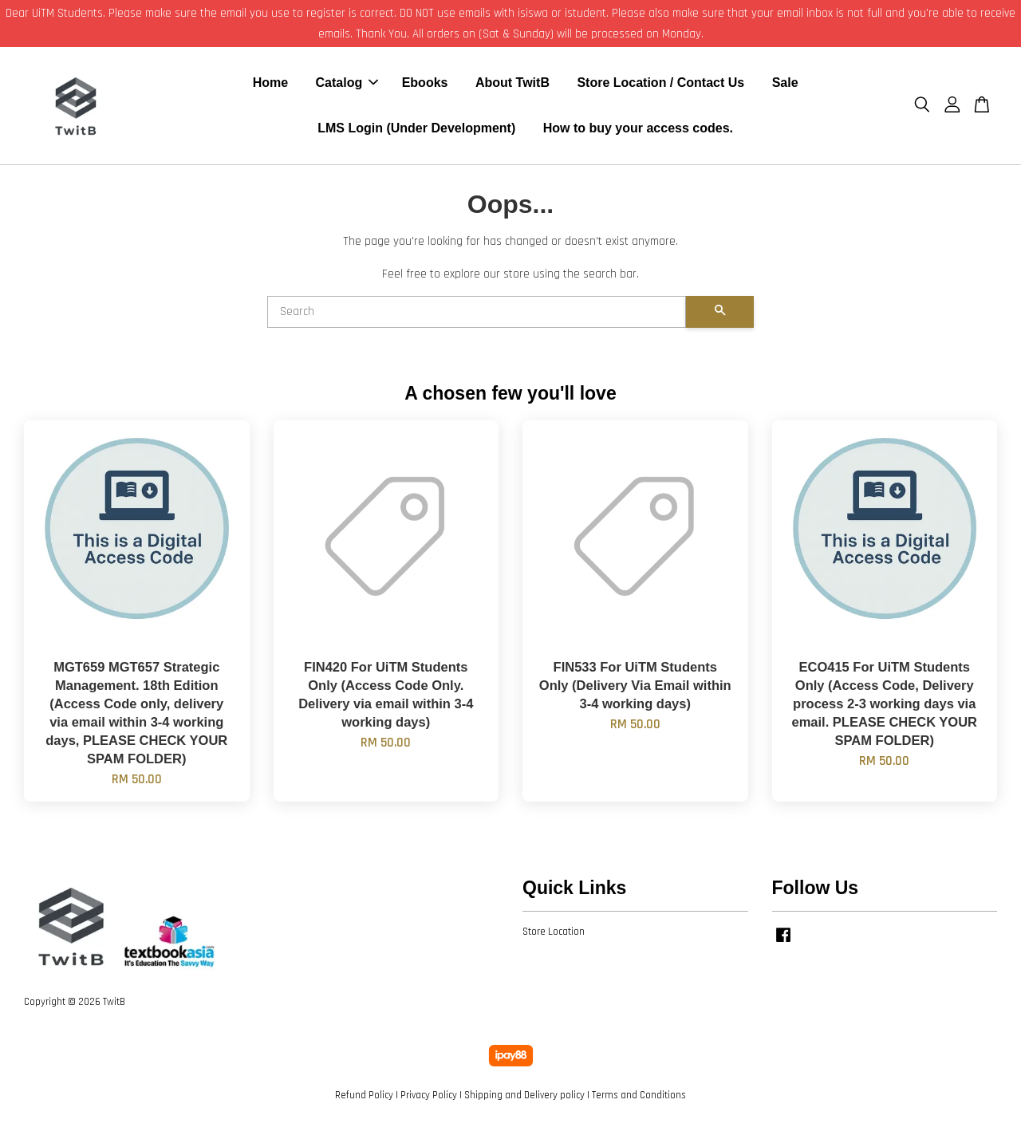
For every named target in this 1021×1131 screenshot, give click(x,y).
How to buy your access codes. (638, 129)
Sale (785, 84)
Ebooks (425, 84)
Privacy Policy (428, 1097)
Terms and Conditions (639, 1097)
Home (270, 84)
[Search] (476, 314)
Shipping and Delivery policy (524, 1097)
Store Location (553, 934)
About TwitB (512, 84)
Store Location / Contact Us (660, 84)
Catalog (347, 84)
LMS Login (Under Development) (416, 129)
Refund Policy (364, 1097)
